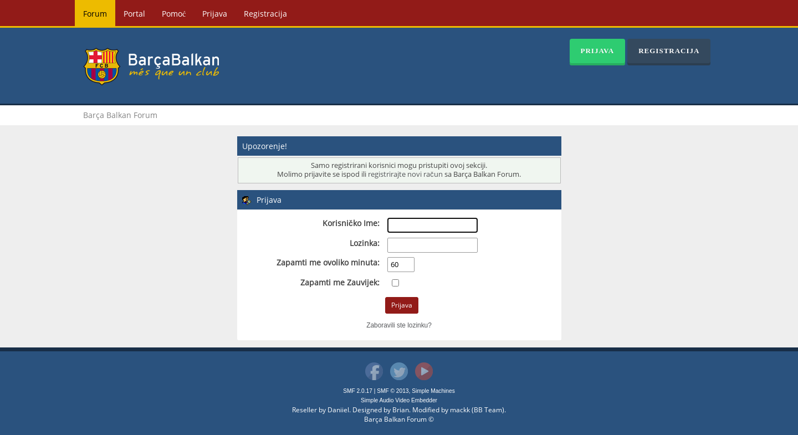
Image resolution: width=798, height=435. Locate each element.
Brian (400, 409)
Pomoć (174, 13)
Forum (95, 13)
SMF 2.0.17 (357, 391)
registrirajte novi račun (405, 174)
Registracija (265, 13)
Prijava (214, 13)
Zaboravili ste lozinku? (399, 325)
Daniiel (338, 409)
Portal (134, 13)
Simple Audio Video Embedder (399, 400)
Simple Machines (433, 391)
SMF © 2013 (392, 391)
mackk (460, 409)
